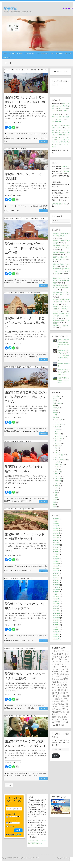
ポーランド (58, 471)
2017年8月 (56, 594)
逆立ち (6, 638)
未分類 (55, 499)
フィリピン (58, 462)
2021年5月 (56, 523)
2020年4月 (56, 537)
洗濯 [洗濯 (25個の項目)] (55, 704)
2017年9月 (56, 592)
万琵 (32, 206)
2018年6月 (56, 570)
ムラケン (38, 134)
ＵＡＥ (56, 497)
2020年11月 (56, 530)
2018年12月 (56, 563)
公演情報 (19, 53)
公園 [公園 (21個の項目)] (59, 685)
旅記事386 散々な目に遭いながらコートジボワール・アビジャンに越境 (61, 271)
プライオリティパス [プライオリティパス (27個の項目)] (60, 673)
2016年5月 (56, 629)
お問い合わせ (7, 57)
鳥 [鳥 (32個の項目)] (61, 725)
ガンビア (64, 139)
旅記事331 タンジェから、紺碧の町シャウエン (24, 606)
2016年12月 (56, 613)
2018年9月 (56, 566)
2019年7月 (56, 547)
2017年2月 (56, 608)
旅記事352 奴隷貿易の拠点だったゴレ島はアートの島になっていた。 (26, 397)
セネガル (30, 354)
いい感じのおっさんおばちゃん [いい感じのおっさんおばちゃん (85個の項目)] (60, 654)
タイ (59, 110)
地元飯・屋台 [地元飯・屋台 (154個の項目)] (60, 691)
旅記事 (40, 206)
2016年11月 (56, 615)
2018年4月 (56, 575)
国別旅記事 (59, 53)
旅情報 (43, 134)
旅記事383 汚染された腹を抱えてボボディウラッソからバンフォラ (61, 302)
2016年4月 (56, 632)
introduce (12, 53)
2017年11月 (56, 587)
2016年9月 (56, 620)
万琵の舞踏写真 (29, 53)
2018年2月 (56, 580)
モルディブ (58, 481)
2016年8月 (56, 622)
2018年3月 (56, 578)
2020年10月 (56, 533)
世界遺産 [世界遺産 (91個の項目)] (60, 680)
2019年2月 (56, 559)
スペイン (30, 773)
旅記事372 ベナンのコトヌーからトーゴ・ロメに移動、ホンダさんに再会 (25, 102)
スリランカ (61, 130)
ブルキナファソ (59, 464)
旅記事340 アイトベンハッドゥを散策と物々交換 (24, 536)
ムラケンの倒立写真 (42, 53)
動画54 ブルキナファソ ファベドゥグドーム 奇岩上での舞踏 (61, 280)
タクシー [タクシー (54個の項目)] (62, 666)
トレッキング (57, 396)
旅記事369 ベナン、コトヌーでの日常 (24, 176)
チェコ (56, 450)
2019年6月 (56, 549)
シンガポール (62, 108)
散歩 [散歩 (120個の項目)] (61, 698)
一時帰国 (65, 110)
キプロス (60, 135)
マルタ (55, 137)
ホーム (5, 53)
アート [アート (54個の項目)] (57, 659)
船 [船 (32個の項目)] (64, 717)
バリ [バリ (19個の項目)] (61, 669)
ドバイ (65, 132)
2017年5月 (56, 601)
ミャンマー (66, 125)
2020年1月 (56, 542)
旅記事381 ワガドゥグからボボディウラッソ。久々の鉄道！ (61, 316)
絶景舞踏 (10, 9)
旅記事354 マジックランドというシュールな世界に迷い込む (25, 322)
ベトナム (58, 125)
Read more (43, 141)
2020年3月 (56, 540)
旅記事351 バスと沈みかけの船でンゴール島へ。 (24, 469)
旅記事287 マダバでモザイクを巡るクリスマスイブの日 (63, 372)
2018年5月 (56, 573)
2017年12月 (56, 585)
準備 (56, 415)
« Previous (9, 785)
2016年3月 (56, 634)
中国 (53, 125)
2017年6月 (56, 599)
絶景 (44, 280)
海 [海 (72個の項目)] (61, 704)
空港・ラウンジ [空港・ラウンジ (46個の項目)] (60, 713)
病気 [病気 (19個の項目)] (58, 709)
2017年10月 (56, 589)
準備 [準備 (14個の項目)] (57, 706)
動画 (52, 53)
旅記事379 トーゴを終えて (60, 325)
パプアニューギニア (60, 459)
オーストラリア (59, 424)
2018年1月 (56, 582)
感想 (54, 410)
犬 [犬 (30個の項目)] (62, 706)
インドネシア (58, 419)
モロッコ (30, 566)
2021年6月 (56, 521)
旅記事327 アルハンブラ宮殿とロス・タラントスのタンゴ (25, 743)
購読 (55, 756)
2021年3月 (56, 526)
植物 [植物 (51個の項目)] (64, 701)
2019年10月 (56, 545)
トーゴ (29, 134)
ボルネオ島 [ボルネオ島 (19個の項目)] (64, 674)
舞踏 (54, 504)
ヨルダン (57, 485)
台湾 (53, 114)
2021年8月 (56, 519)
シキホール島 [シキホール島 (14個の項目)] (59, 661)
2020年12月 (56, 528)
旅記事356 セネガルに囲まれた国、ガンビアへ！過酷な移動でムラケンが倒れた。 (63, 355)
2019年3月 (56, 556)
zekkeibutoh (10, 134)
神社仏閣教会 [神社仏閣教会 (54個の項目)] (60, 710)
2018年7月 (56, 568)
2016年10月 (56, 618)
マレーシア (57, 119)
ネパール (57, 457)
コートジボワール (59, 144)
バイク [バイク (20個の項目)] (55, 669)
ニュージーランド (61, 106)
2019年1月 (56, 561)
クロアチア (58, 433)
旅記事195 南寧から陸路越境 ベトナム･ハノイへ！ (63, 380)
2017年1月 (56, 610)
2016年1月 (56, 639)
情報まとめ (68, 53)
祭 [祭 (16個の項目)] (64, 712)
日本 (56, 492)
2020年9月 (56, 535)
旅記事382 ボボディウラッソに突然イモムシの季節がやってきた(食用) (61, 309)
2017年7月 (56, 596)
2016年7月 (56, 625)
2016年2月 (56, 636)
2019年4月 (56, 554)
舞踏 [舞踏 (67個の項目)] (56, 717)
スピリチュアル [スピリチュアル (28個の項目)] (60, 663)
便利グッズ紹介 (57, 403)
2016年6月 (56, 627)
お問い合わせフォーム (58, 204)
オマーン (58, 132)
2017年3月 (56, 606)
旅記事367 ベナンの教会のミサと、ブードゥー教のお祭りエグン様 (25, 248)
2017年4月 (56, 603)
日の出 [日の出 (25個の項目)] (55, 701)
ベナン (34, 134)
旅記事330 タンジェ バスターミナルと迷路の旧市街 (25, 676)
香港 (53, 121)
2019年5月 (56, 552)
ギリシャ (66, 135)
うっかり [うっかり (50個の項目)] (63, 656)
